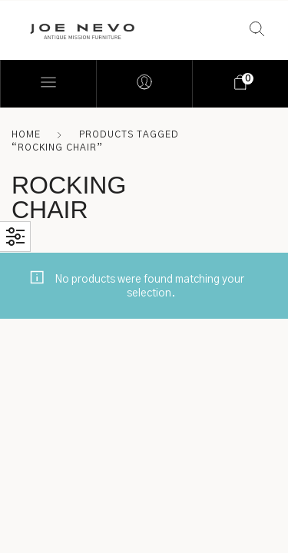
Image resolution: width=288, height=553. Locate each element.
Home (26, 134)
